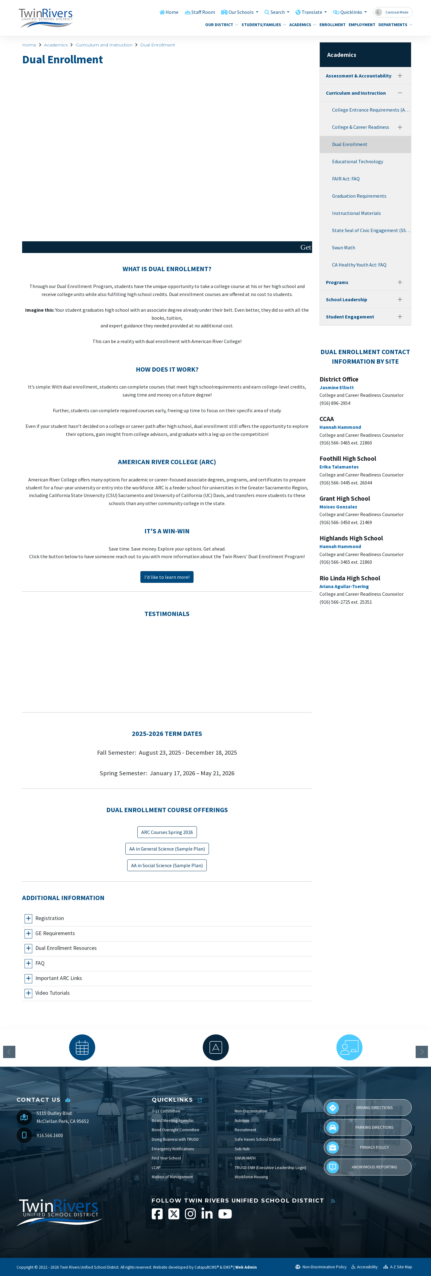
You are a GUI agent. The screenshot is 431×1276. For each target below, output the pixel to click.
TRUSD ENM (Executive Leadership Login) (270, 1167)
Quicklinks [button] (350, 12)
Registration (49, 918)
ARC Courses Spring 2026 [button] (167, 832)
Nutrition (242, 1120)
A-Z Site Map (397, 1267)
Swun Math (343, 247)
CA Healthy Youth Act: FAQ (359, 265)
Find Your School (166, 1158)
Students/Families (261, 24)
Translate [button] (309, 12)
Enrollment (331, 24)
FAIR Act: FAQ (346, 179)
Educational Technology (357, 161)
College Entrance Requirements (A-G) (371, 110)
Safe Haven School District (257, 1139)
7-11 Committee (166, 1111)
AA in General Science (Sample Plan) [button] (167, 849)
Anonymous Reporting (362, 1167)
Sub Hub (242, 1149)
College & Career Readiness (360, 127)
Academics (301, 24)
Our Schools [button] (235, 12)
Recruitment (245, 1129)
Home (163, 12)
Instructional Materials (356, 213)
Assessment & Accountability (358, 76)
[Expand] (400, 76)
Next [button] (422, 1052)
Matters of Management (172, 1176)
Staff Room (195, 12)
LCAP (156, 1167)
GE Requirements (55, 933)
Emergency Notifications (173, 1149)
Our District (220, 24)
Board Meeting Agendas (173, 1120)
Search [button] (273, 12)
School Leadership (346, 299)
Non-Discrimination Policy (321, 1267)
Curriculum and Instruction (104, 45)
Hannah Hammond (340, 427)
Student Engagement (350, 317)
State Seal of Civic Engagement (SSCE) (371, 230)
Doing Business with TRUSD (175, 1139)
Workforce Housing (251, 1176)
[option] (82, 1047)
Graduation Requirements (359, 196)
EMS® (228, 1267)
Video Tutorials (52, 993)
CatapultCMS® (206, 1267)
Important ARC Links (58, 978)
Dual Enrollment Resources (66, 948)
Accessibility (364, 1267)
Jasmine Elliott (336, 387)
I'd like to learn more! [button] (167, 577)
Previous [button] (9, 1052)
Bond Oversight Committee (175, 1129)
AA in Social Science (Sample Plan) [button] (167, 865)
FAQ (40, 963)
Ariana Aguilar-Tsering (344, 586)
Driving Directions (360, 1108)
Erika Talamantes (339, 467)
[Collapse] (400, 93)
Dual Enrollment (157, 45)
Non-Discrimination (251, 1111)
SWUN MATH (245, 1158)
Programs (337, 282)
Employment (360, 24)
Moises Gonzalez (338, 507)
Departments (393, 24)
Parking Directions (360, 1127)
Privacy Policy (358, 1147)
